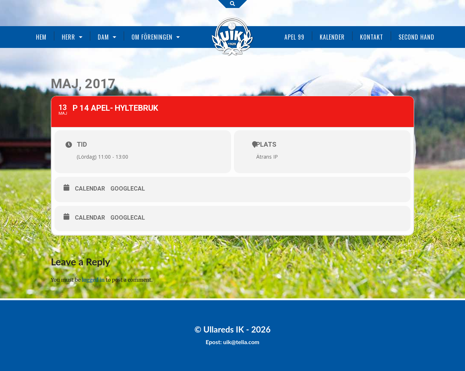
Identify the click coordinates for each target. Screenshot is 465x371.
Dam (103, 37)
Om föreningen (152, 37)
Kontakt (371, 37)
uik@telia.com (241, 341)
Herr (68, 37)
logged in (93, 280)
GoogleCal (127, 188)
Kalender (332, 37)
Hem (41, 37)
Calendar (90, 188)
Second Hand (416, 37)
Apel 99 (294, 37)
